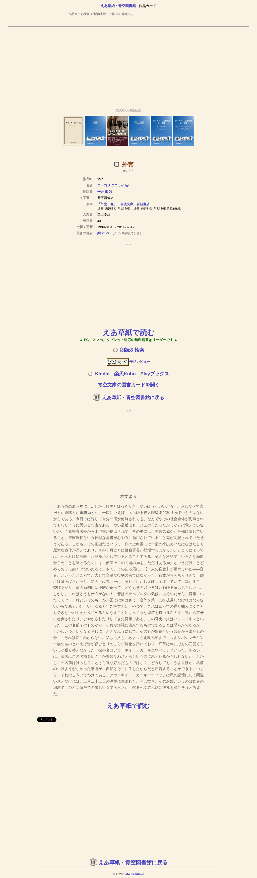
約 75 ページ (106, 233)
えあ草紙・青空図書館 (118, 6)
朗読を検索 (132, 350)
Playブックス (155, 373)
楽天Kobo (125, 373)
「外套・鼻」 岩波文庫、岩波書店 (123, 204)
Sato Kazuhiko (133, 874)
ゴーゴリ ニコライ (110, 185)
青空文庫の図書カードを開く (129, 384)
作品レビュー (129, 362)
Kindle (102, 373)
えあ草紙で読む (129, 332)
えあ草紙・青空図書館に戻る (133, 397)
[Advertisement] (128, 65)
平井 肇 (102, 191)
